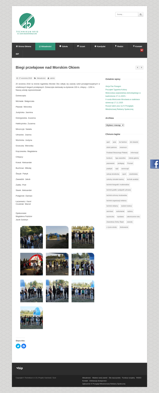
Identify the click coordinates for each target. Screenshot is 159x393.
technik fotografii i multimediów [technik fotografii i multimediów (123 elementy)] (118, 184)
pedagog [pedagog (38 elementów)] (121, 163)
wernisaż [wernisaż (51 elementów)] (110, 211)
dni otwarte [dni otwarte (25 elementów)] (134, 142)
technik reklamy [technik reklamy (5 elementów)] (112, 206)
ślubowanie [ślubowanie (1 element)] (124, 227)
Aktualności (41, 78)
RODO (138, 378)
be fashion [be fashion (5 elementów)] (123, 142)
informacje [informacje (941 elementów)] (134, 152)
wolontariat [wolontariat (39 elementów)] (120, 211)
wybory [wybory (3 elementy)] (130, 211)
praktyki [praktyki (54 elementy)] (109, 168)
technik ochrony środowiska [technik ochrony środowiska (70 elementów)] (117, 195)
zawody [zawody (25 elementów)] (129, 222)
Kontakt (85, 381)
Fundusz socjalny (128, 378)
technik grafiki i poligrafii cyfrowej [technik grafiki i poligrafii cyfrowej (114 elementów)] (119, 190)
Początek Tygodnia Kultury (116, 90)
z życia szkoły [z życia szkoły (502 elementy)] (112, 227)
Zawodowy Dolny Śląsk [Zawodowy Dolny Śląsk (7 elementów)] (115, 222)
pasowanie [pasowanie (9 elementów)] (111, 163)
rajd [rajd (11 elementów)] (116, 168)
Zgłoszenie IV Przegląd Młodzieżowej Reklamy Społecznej (103, 384)
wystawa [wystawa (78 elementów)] (120, 216)
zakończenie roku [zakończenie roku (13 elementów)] (133, 216)
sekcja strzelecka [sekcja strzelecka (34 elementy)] (113, 174)
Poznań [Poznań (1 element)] (130, 163)
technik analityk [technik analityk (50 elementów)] (132, 179)
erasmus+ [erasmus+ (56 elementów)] (123, 147)
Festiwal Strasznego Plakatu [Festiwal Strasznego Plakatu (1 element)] (117, 152)
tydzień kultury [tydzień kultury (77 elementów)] (126, 206)
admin (52, 78)
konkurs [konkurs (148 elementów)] (109, 158)
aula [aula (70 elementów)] (114, 142)
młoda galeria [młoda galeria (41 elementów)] (134, 158)
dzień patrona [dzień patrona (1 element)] (112, 147)
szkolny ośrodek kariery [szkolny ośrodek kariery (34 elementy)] (115, 179)
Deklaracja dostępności (98, 381)
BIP (17, 54)
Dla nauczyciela (114, 378)
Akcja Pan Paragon (113, 86)
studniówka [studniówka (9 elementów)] (133, 174)
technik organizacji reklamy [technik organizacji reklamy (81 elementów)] (117, 200)
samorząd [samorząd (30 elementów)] (125, 168)
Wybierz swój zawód (99, 378)
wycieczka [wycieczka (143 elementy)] (110, 216)
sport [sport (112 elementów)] (124, 174)
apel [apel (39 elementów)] (108, 142)
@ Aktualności (45, 46)
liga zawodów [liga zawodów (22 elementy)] (120, 158)
